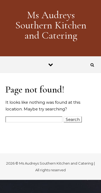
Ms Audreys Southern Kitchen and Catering (50, 25)
